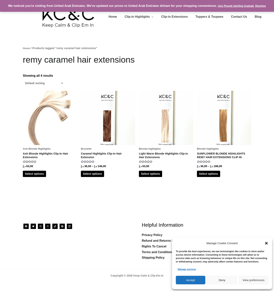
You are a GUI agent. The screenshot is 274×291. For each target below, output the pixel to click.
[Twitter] (33, 226)
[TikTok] (55, 226)
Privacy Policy (152, 235)
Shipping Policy (153, 257)
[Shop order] (45, 83)
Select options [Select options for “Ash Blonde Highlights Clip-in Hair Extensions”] (39, 177)
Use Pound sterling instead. (236, 5)
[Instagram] (40, 226)
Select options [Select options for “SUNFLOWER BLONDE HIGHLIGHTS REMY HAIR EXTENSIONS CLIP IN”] (213, 177)
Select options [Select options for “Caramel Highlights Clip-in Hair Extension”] (97, 177)
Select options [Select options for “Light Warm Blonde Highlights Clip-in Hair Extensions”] (155, 177)
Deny (222, 280)
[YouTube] (69, 226)
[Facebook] (26, 226)
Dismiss (262, 5)
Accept (190, 280)
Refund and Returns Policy (161, 240)
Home (27, 48)
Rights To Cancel (154, 246)
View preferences (254, 280)
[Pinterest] (62, 226)
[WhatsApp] (47, 226)
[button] (266, 243)
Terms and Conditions (158, 252)
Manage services (187, 269)
